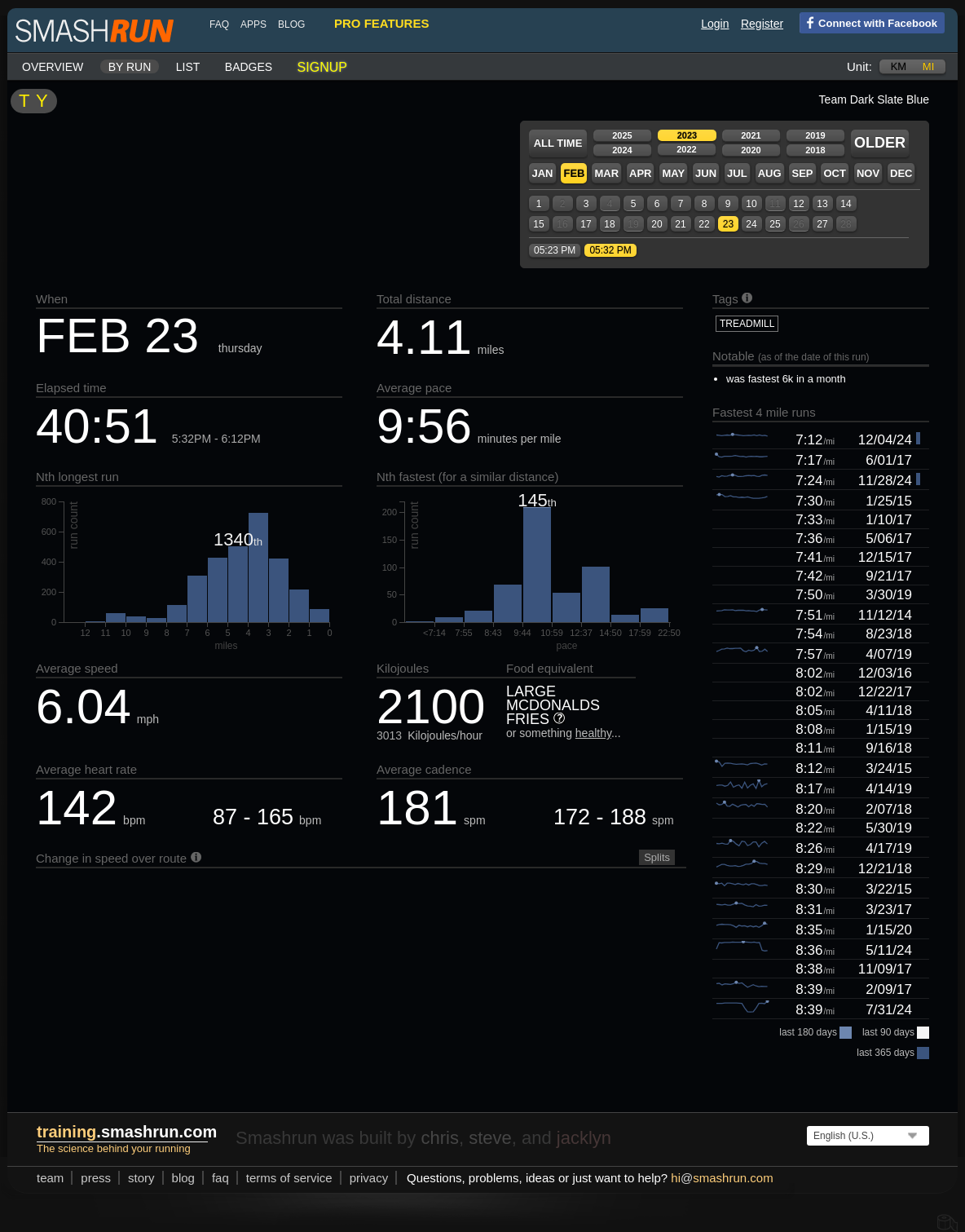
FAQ (219, 24)
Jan (542, 173)
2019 (815, 135)
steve (490, 1138)
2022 (686, 149)
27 (822, 224)
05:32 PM (610, 250)
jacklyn (584, 1138)
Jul (737, 173)
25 (774, 224)
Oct (834, 173)
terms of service (289, 1178)
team (50, 1178)
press (96, 1178)
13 (822, 204)
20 (656, 224)
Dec (901, 173)
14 (845, 204)
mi (928, 66)
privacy (369, 1178)
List (188, 66)
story (141, 1178)
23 (728, 224)
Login (715, 23)
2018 (815, 150)
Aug (770, 173)
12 (798, 204)
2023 (687, 135)
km (899, 66)
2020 (750, 150)
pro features (381, 23)
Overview (52, 66)
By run (130, 66)
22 (703, 224)
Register (762, 23)
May (673, 173)
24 (751, 224)
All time (558, 143)
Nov (868, 173)
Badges (248, 66)
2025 (622, 135)
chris (439, 1138)
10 (751, 204)
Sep (802, 173)
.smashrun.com (127, 1132)
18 (609, 224)
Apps (253, 24)
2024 (622, 150)
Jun (705, 173)
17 (585, 224)
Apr (640, 173)
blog (291, 24)
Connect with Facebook (868, 22)
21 (680, 224)
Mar (606, 173)
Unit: (859, 66)
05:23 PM (554, 250)
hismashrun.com (722, 1178)
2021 (750, 135)
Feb (573, 173)
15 (538, 224)
